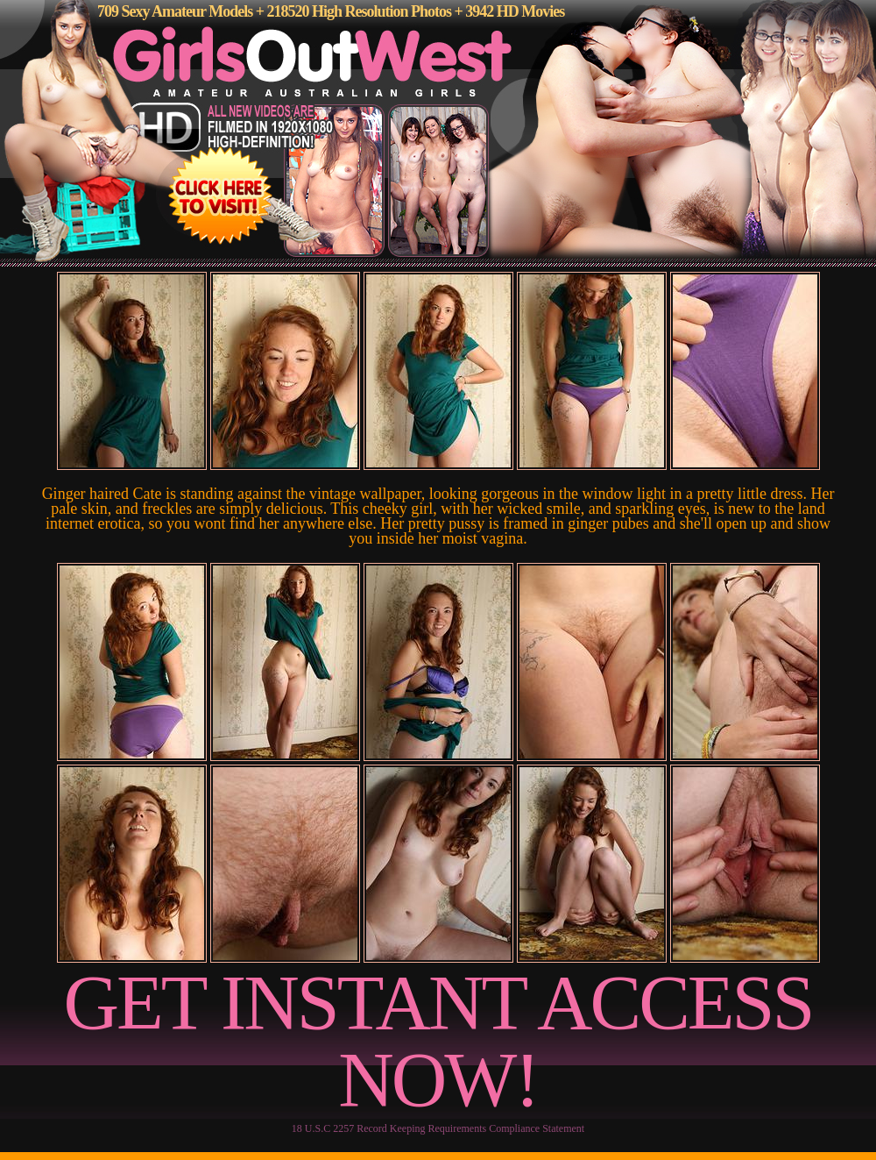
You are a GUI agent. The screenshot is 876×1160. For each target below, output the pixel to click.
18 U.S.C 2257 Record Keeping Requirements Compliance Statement (438, 1128)
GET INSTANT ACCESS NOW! (438, 1041)
